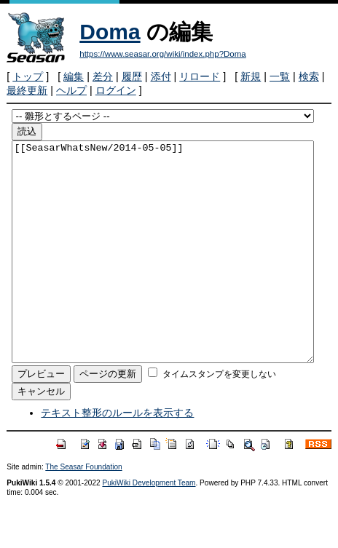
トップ (27, 76)
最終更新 (27, 90)
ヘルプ (71, 90)
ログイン (115, 90)
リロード (199, 76)
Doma (109, 32)
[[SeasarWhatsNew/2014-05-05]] (163, 273)
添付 (161, 76)
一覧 (280, 76)
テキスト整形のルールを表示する (117, 456)
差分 (103, 76)
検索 (309, 76)
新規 (250, 76)
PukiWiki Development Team (148, 527)
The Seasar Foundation (83, 511)
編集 (73, 76)
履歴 (132, 76)
